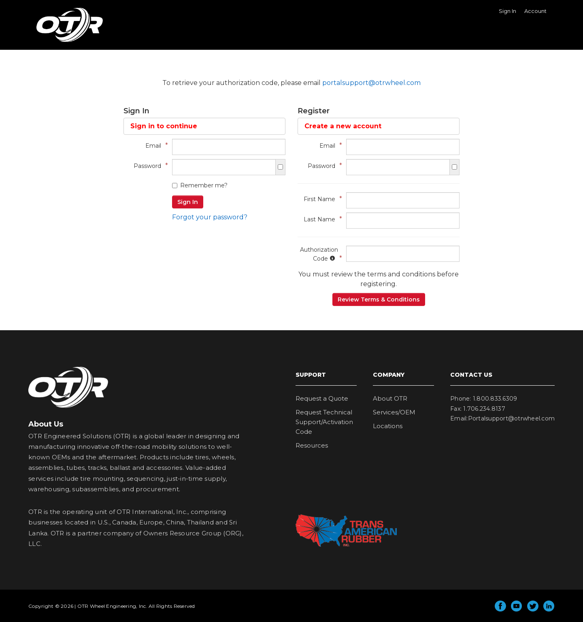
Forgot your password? (209, 217)
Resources (312, 445)
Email (154, 145)
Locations (387, 426)
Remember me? (200, 185)
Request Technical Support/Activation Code (324, 421)
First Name (321, 199)
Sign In (507, 11)
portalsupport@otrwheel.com (371, 83)
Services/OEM (394, 412)
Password (149, 166)
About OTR (390, 398)
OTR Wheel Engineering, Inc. (63, 41)
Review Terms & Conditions (379, 299)
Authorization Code (319, 254)
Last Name (321, 219)
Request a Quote (322, 398)
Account (535, 11)
